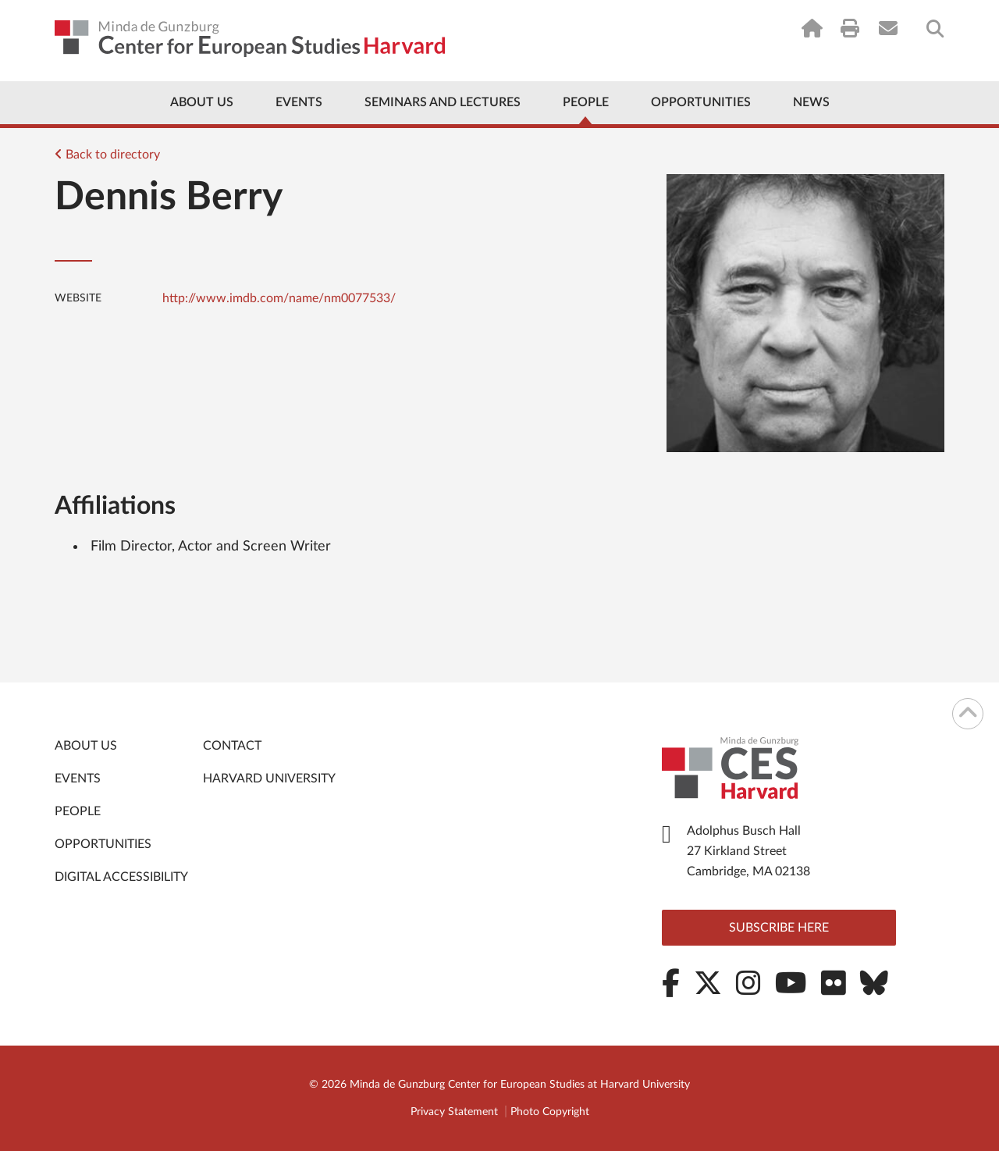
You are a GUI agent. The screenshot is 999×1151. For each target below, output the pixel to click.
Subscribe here (779, 927)
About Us (201, 102)
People (586, 102)
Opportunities (701, 102)
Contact (232, 745)
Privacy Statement (454, 1111)
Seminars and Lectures (442, 102)
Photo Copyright (549, 1111)
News (811, 102)
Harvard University (269, 778)
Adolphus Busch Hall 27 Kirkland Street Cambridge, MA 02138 (748, 851)
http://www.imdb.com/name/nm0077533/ (279, 298)
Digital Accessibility (121, 877)
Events (299, 102)
